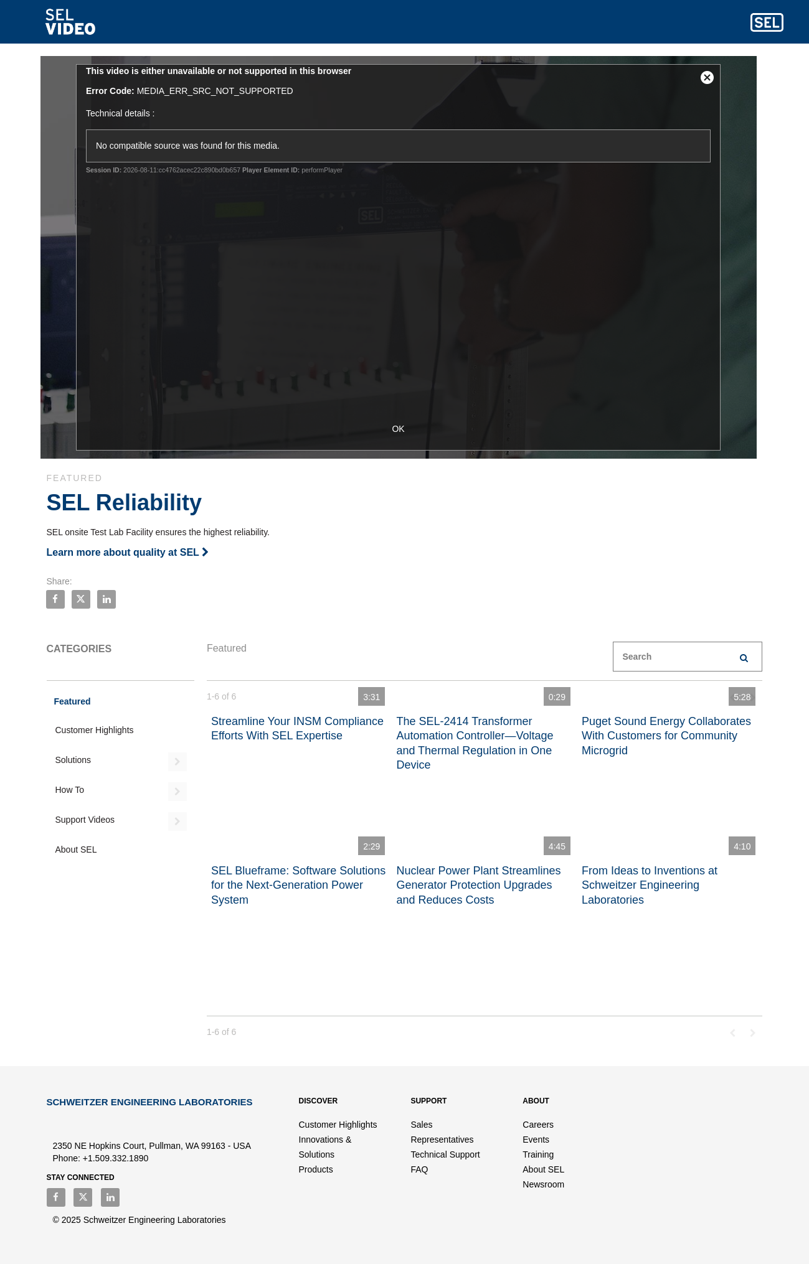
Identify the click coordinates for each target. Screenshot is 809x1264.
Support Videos (85, 820)
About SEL (76, 849)
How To (69, 790)
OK (404, 429)
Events (536, 1140)
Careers (538, 1125)
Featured (72, 701)
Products (316, 1169)
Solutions (73, 760)
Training (538, 1154)
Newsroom (543, 1184)
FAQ (419, 1169)
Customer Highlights (94, 730)
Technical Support (445, 1154)
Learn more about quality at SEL (128, 552)
